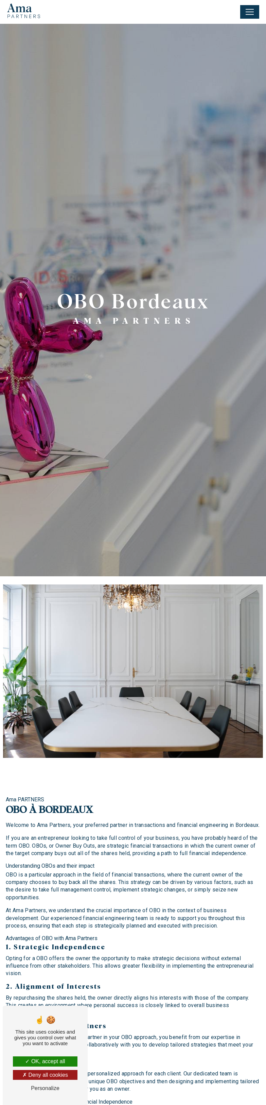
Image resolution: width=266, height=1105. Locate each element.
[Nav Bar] (249, 12)
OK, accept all (45, 1061)
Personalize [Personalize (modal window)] (45, 1088)
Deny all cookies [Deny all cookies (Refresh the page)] (45, 1075)
